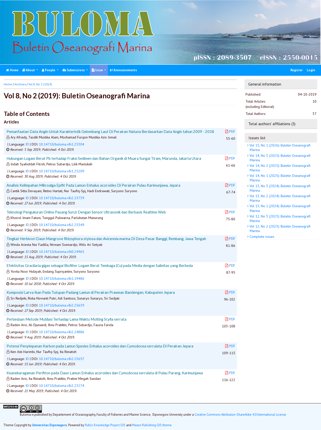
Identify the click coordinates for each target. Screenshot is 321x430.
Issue (98, 70)
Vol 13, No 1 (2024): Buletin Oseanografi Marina (279, 208)
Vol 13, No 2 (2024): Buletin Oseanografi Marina (279, 198)
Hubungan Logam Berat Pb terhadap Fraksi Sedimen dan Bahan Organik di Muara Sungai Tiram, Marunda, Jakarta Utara (104, 158)
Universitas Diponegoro (49, 425)
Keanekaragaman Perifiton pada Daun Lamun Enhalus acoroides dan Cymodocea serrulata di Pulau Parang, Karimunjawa (105, 373)
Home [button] (8, 84)
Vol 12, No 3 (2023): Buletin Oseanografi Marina (279, 218)
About (29, 70)
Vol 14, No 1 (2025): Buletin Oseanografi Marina (279, 177)
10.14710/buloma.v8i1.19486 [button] (61, 278)
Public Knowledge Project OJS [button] (105, 425)
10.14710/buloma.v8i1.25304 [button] (61, 144)
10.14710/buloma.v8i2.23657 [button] (61, 358)
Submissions (74, 70)
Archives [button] (20, 84)
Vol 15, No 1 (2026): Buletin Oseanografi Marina (279, 147)
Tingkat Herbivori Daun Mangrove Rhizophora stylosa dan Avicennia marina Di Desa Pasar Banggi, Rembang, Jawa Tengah (106, 238)
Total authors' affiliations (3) (271, 123)
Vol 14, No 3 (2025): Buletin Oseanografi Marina (279, 157)
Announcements (123, 70)
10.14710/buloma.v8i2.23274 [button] (61, 385)
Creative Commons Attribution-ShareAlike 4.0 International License (240, 414)
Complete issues (261, 236)
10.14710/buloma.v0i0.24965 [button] (61, 251)
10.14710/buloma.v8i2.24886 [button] (61, 332)
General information (264, 84)
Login (311, 70)
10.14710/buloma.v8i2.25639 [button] (61, 305)
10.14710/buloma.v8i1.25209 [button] (61, 171)
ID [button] (27, 144)
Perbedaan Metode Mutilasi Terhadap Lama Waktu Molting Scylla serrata (66, 319)
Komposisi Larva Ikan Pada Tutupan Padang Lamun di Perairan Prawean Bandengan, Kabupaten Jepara (91, 292)
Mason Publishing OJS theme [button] (152, 425)
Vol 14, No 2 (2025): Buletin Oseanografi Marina (279, 167)
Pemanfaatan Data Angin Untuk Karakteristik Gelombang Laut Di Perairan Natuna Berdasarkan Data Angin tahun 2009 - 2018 (110, 131)
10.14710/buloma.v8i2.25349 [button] (61, 225)
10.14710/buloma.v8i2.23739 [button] (61, 198)
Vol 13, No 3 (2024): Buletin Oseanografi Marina (279, 188)
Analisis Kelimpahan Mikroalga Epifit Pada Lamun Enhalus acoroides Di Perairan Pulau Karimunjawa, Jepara (93, 185)
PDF (230, 131)
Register (296, 70)
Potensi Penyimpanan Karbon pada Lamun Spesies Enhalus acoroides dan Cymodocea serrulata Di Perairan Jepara (100, 346)
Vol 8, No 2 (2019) (40, 84)
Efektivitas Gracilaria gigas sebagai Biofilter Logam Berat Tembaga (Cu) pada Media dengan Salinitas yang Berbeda (100, 265)
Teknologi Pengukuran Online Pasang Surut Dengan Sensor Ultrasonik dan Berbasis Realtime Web (86, 212)
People (49, 70)
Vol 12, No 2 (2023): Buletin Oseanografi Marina (279, 228)
